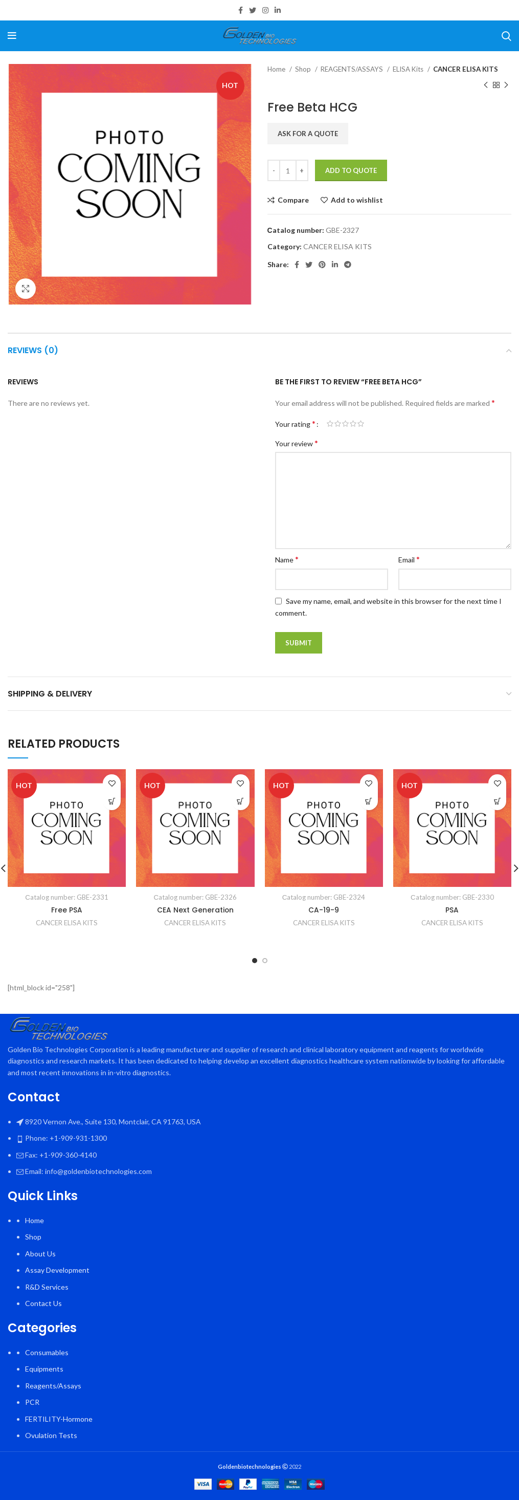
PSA (452, 910)
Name (287, 559)
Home (277, 69)
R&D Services (47, 1286)
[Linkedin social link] (278, 10)
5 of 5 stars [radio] (361, 423)
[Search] (506, 36)
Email (409, 559)
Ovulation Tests (51, 1435)
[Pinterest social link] (322, 264)
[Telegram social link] (347, 264)
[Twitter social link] (252, 10)
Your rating (295, 424)
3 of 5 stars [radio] (345, 423)
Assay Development (57, 1270)
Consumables (47, 1352)
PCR (32, 1402)
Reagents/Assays (53, 1385)
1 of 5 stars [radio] (330, 423)
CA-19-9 (323, 910)
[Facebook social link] (240, 10)
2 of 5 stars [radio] (338, 423)
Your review (296, 443)
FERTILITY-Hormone (59, 1419)
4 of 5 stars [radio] (353, 423)
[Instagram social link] (265, 10)
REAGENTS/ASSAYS (353, 69)
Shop (303, 69)
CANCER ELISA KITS (465, 69)
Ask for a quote (308, 133)
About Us (40, 1253)
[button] (112, 801)
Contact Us (43, 1303)
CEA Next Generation (195, 910)
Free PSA (66, 910)
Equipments (44, 1368)
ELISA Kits (409, 69)
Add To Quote (351, 170)
